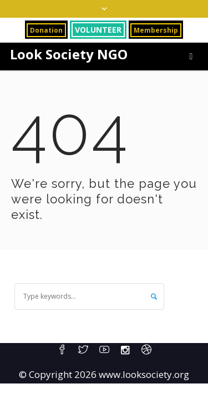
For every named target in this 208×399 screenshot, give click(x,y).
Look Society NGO (69, 54)
